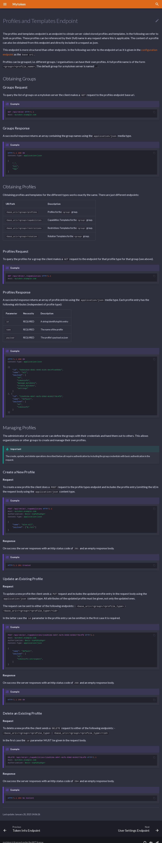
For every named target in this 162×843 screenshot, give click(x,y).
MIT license (37, 837)
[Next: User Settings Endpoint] (137, 823)
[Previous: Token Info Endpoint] (22, 823)
